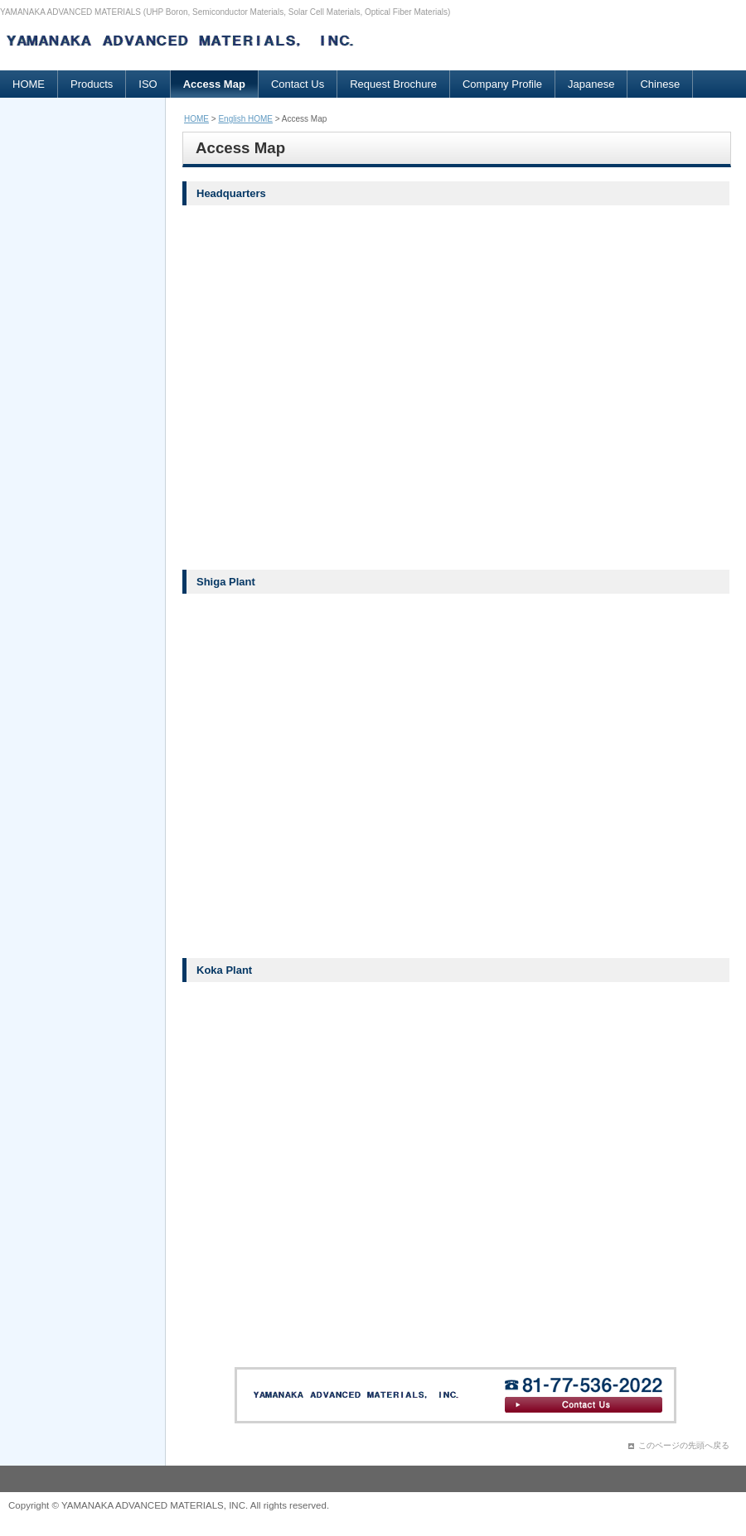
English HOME (245, 118)
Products (91, 84)
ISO (147, 84)
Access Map (214, 84)
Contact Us (297, 84)
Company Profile (502, 84)
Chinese (660, 84)
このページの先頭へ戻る (683, 1445)
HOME (28, 84)
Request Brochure (393, 84)
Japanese (591, 84)
